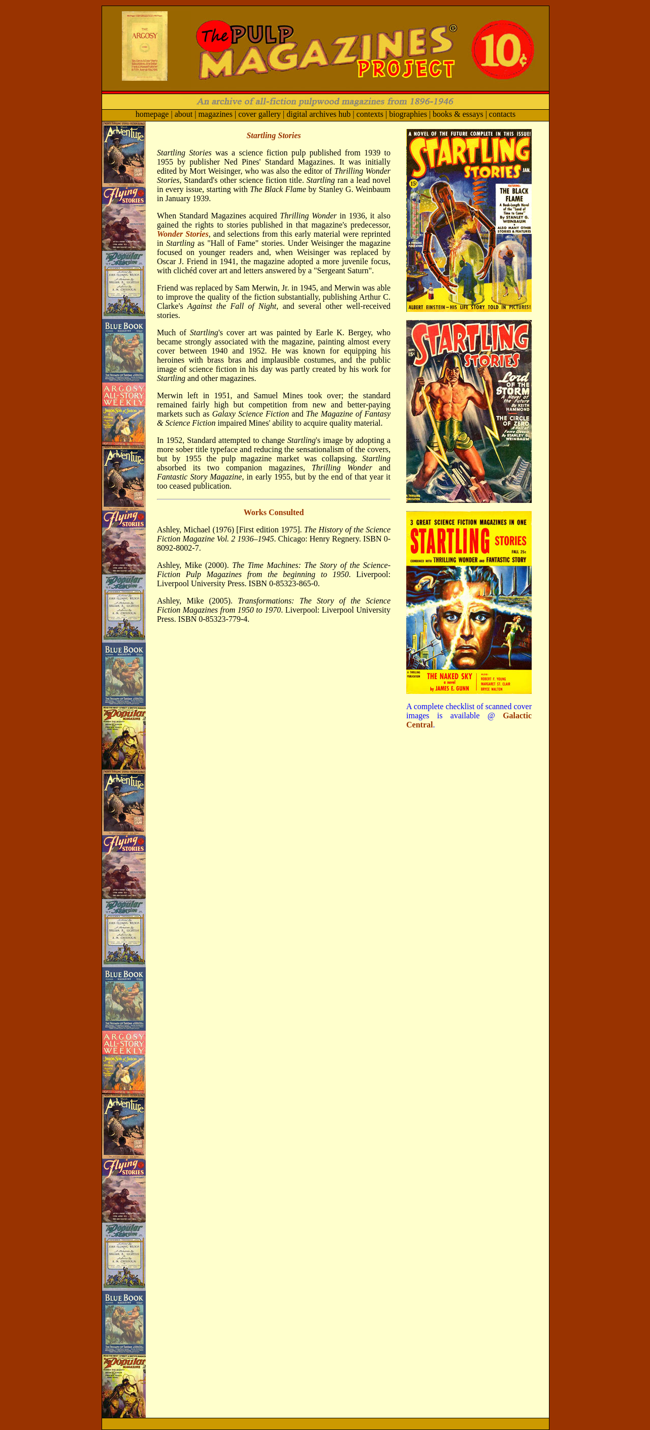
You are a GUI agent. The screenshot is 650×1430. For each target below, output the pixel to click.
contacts (502, 114)
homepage (152, 114)
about (184, 114)
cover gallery (259, 114)
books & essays (458, 114)
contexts (368, 114)
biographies (408, 114)
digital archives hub (318, 114)
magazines (215, 114)
